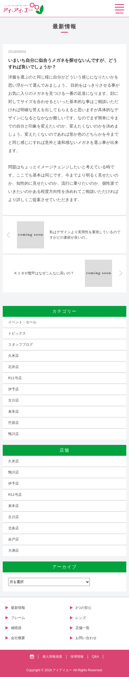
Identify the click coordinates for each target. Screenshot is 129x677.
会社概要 (18, 638)
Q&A (95, 656)
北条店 (13, 528)
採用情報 (77, 656)
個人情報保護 (52, 656)
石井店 (13, 367)
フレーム (18, 618)
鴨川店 (13, 434)
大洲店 (13, 550)
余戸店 (13, 539)
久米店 (13, 356)
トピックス (17, 333)
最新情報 (18, 608)
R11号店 (15, 378)
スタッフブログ (20, 344)
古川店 (13, 400)
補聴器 (16, 628)
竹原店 (13, 423)
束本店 (13, 411)
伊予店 (13, 389)
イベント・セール (22, 322)
